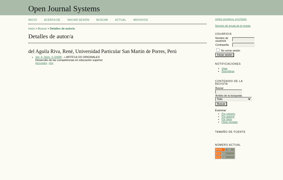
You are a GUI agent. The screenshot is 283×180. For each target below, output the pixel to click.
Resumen (41, 63)
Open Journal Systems (230, 19)
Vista (224, 68)
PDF (51, 63)
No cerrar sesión (230, 50)
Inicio (32, 19)
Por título (227, 119)
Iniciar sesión (79, 19)
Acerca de (52, 19)
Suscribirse (228, 71)
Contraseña (222, 45)
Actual (120, 19)
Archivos (140, 19)
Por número (228, 113)
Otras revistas (230, 122)
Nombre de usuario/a (221, 39)
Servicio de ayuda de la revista (232, 25)
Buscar (102, 19)
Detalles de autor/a (62, 28)
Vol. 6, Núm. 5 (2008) (48, 57)
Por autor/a (228, 116)
